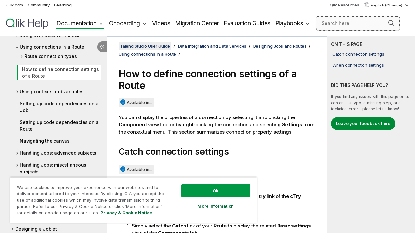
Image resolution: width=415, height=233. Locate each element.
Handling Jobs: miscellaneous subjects (53, 168)
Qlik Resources (344, 4)
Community (39, 4)
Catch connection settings (358, 54)
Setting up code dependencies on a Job (59, 107)
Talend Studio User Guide (145, 46)
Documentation (76, 23)
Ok (211, 185)
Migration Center (197, 23)
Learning (62, 4)
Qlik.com (14, 4)
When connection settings (358, 65)
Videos (161, 23)
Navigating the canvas (45, 141)
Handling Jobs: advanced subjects (58, 153)
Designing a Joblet (36, 229)
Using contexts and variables (52, 91)
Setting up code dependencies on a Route (59, 125)
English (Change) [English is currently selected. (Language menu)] (387, 5)
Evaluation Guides (247, 23)
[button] (391, 23)
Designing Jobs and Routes (280, 46)
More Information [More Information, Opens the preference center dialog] (211, 201)
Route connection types (50, 56)
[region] (130, 197)
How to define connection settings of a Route (60, 72)
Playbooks (289, 23)
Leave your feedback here (363, 123)
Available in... (139, 102)
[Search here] (357, 23)
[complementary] (371, 134)
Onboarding (124, 23)
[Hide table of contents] (102, 46)
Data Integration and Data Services (212, 46)
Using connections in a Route (52, 47)
